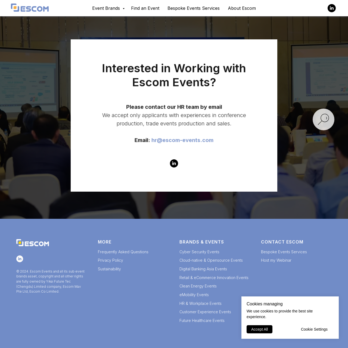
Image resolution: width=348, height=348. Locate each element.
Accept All (259, 329)
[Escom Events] (332, 8)
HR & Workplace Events (200, 303)
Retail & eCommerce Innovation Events (213, 277)
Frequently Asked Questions (123, 251)
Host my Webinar (276, 260)
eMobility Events (194, 294)
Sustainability (109, 269)
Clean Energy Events (198, 286)
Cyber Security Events (199, 251)
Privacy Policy (110, 260)
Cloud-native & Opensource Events (211, 260)
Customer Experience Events (205, 311)
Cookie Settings (314, 329)
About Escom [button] (242, 8)
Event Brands (106, 8)
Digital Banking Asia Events (203, 269)
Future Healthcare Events (202, 320)
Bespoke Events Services (193, 8)
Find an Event (145, 8)
